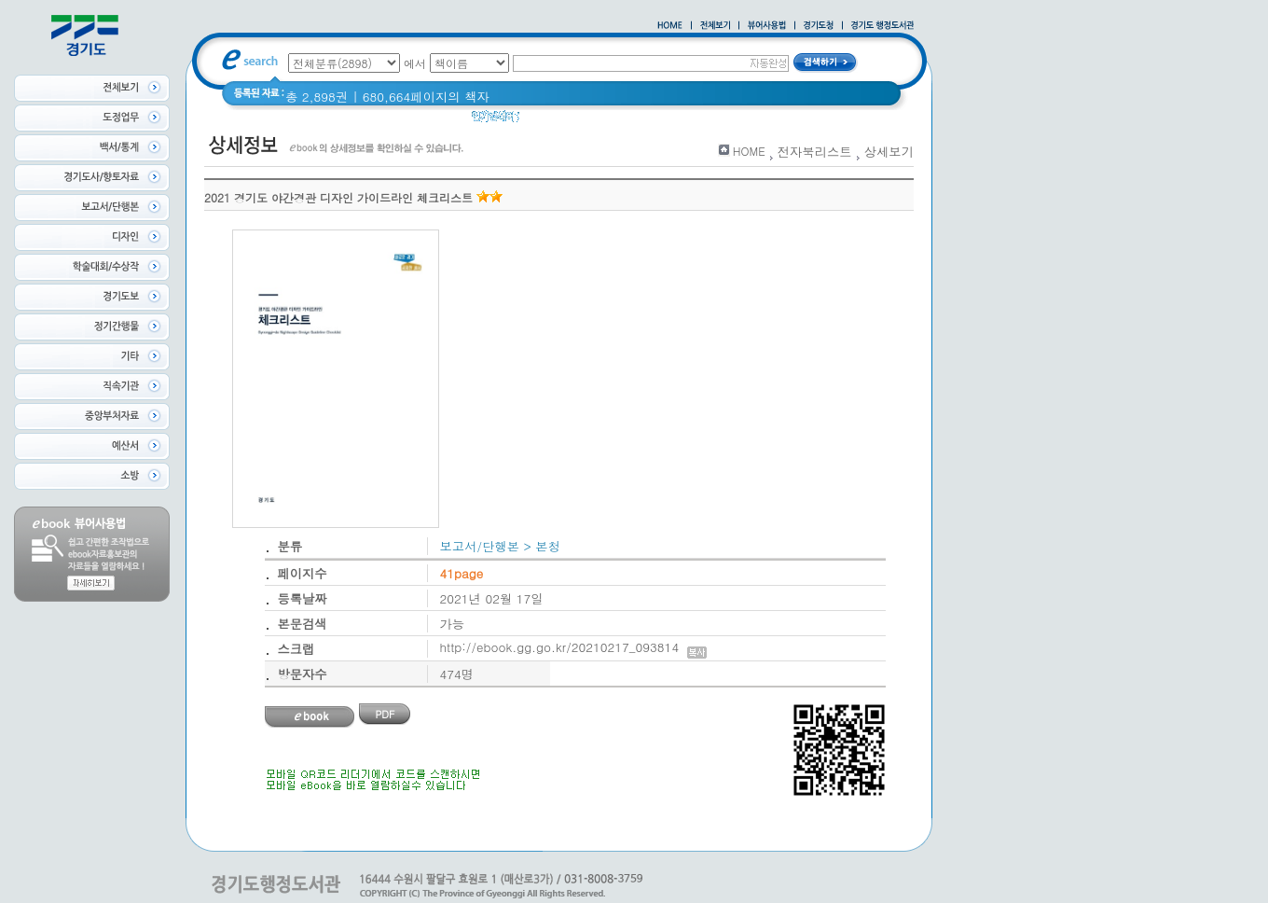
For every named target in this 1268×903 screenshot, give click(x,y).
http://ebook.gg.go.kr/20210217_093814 (574, 647)
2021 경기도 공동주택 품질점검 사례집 (693, 121)
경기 (830, 121)
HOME (749, 151)
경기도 (550, 121)
